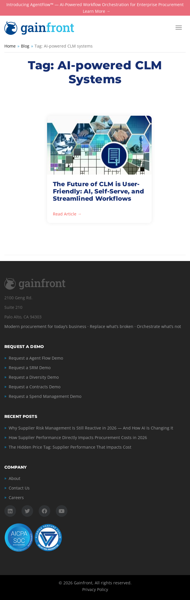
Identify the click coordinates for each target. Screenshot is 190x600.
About (14, 478)
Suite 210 (13, 307)
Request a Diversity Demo (34, 377)
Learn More (94, 11)
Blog (25, 46)
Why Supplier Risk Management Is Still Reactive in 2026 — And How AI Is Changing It (91, 428)
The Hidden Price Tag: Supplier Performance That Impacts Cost (70, 447)
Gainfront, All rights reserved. (103, 583)
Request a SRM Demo (30, 367)
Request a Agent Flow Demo (36, 358)
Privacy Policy (95, 589)
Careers (16, 497)
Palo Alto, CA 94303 (23, 317)
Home (10, 46)
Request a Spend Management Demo (45, 396)
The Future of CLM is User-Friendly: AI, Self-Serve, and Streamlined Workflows (98, 191)
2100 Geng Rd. (18, 297)
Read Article (64, 214)
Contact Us (19, 488)
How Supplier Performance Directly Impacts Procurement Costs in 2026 (78, 437)
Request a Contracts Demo (34, 386)
